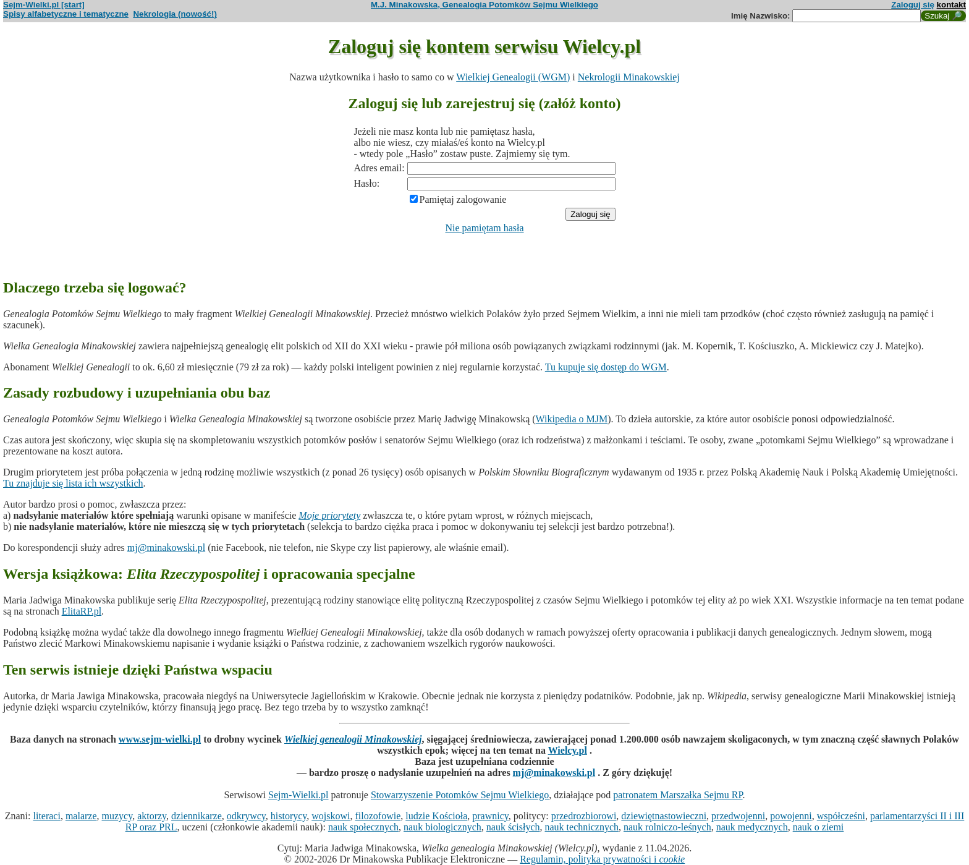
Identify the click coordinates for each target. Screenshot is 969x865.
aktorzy (151, 816)
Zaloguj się (912, 4)
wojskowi (330, 816)
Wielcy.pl (567, 750)
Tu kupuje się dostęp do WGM (606, 367)
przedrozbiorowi (584, 816)
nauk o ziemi (818, 827)
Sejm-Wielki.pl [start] (44, 4)
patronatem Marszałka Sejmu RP (677, 795)
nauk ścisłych (513, 827)
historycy (289, 816)
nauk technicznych (581, 827)
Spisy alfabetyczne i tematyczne (66, 14)
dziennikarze (196, 816)
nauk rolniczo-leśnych (667, 827)
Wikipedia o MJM (572, 419)
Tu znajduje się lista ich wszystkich (73, 483)
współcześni (841, 816)
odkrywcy (246, 816)
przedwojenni (738, 816)
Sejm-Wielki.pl (298, 795)
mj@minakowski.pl (166, 547)
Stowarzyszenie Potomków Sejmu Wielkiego (460, 795)
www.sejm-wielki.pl (160, 739)
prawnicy (490, 816)
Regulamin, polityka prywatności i (602, 859)
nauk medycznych (752, 827)
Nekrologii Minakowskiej (629, 77)
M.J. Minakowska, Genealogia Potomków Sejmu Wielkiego (484, 4)
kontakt (951, 4)
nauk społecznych (363, 827)
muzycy (117, 816)
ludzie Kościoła (436, 816)
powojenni (791, 816)
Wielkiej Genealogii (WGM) (513, 77)
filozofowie (378, 816)
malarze (81, 816)
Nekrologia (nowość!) (175, 14)
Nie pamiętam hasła (484, 228)
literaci (46, 816)
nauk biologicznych (442, 827)
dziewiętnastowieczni (663, 816)
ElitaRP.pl (81, 611)
